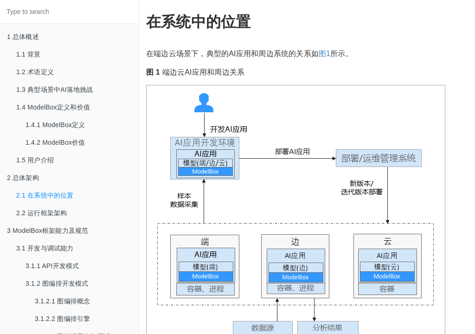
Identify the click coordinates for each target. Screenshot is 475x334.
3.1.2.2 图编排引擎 (62, 318)
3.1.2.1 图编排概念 (62, 301)
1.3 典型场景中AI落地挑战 (54, 89)
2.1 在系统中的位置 (45, 195)
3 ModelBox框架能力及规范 (47, 230)
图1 (324, 54)
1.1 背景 (28, 54)
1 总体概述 (23, 36)
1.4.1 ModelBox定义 (55, 124)
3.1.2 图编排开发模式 (57, 283)
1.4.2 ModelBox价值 (55, 142)
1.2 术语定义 (35, 72)
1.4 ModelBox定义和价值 (53, 107)
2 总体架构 (23, 177)
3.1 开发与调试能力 (45, 248)
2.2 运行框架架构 (41, 213)
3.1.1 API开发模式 (52, 266)
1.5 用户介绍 (35, 160)
